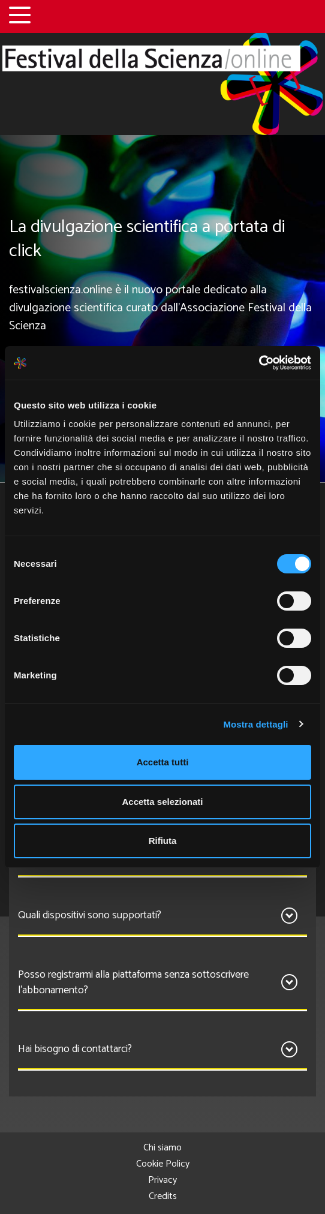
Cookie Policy (162, 1164)
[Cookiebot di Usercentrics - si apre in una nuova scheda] (258, 363)
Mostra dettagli (255, 724)
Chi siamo (162, 1148)
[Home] (162, 84)
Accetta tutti (163, 762)
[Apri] (289, 916)
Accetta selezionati (162, 802)
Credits (163, 1196)
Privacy (162, 1180)
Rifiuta (163, 841)
